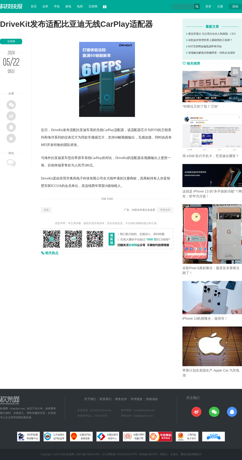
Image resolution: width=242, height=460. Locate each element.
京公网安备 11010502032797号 (120, 454)
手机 (57, 6)
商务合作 (121, 399)
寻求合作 (165, 209)
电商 (80, 6)
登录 (208, 6)
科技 (86, 178)
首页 (34, 6)
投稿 (235, 6)
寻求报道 (136, 399)
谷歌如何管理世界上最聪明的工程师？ (209, 40)
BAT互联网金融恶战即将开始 (204, 46)
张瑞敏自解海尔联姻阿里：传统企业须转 (210, 52)
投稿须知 (152, 399)
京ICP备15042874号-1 (88, 454)
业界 (45, 6)
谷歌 (46, 209)
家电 (68, 6)
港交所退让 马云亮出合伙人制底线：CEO (211, 33)
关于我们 (90, 399)
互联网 (92, 6)
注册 (220, 6)
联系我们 (106, 399)
